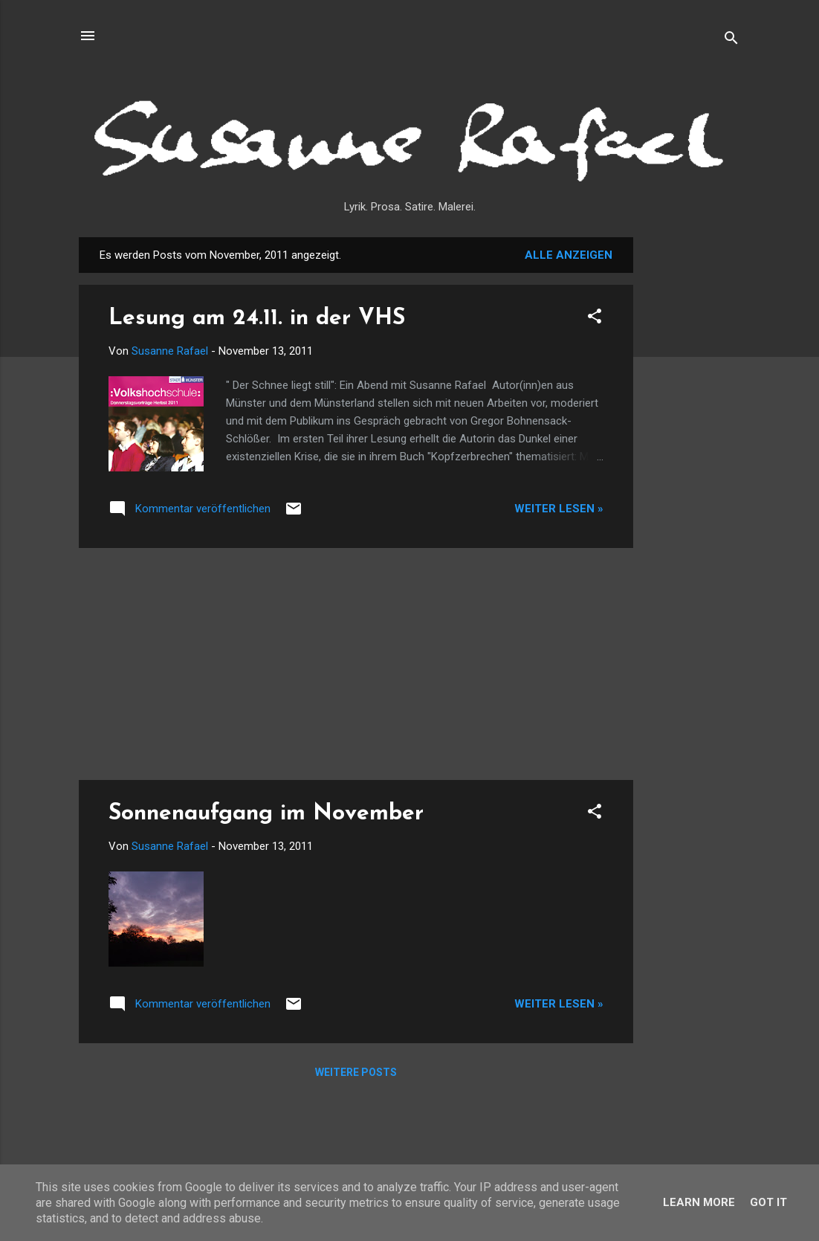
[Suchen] (731, 40)
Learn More (699, 1202)
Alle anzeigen (568, 255)
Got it (768, 1202)
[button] (594, 318)
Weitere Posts (356, 1072)
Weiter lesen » (558, 508)
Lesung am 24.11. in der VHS (257, 318)
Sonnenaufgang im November (266, 813)
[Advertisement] (692, 460)
